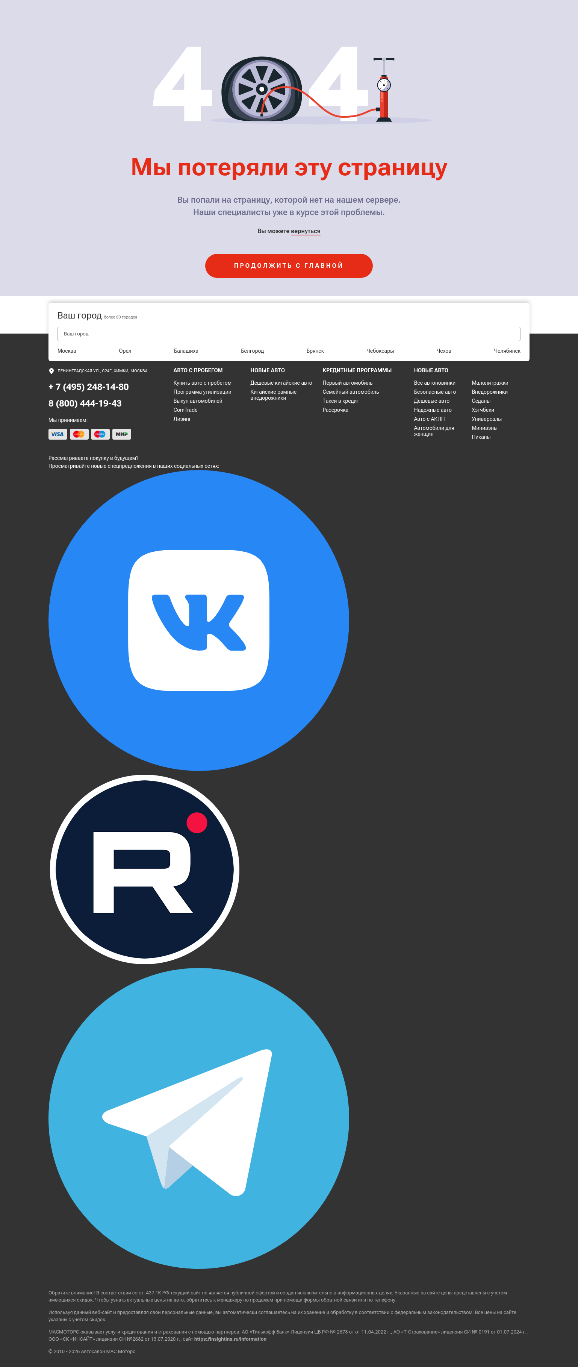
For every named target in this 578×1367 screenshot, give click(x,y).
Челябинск (507, 351)
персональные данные (187, 1312)
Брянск (315, 351)
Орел (125, 351)
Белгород (252, 351)
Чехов (444, 351)
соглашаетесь (274, 1312)
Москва (66, 351)
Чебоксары (380, 351)
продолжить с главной (289, 265)
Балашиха (186, 351)
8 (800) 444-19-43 (85, 403)
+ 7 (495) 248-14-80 (88, 387)
